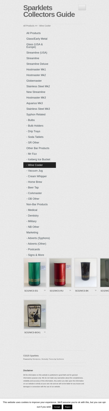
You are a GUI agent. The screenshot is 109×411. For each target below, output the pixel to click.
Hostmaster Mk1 (36, 69)
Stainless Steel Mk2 (38, 86)
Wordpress (37, 359)
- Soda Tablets (35, 136)
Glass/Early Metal (36, 38)
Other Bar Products (37, 148)
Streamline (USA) (36, 52)
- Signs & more (35, 254)
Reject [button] (67, 407)
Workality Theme (47, 359)
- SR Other (32, 142)
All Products (28, 26)
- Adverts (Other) (36, 243)
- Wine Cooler (44, 26)
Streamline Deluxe (37, 63)
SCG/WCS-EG (31, 291)
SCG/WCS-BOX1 (32, 332)
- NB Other (32, 226)
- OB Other (32, 198)
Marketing (32, 232)
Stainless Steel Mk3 (38, 108)
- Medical (31, 210)
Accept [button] (57, 407)
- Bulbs (30, 120)
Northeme (60, 359)
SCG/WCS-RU (56, 291)
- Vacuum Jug (34, 170)
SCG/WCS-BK (82, 291)
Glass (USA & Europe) (34, 46)
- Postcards (33, 249)
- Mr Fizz (31, 153)
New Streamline (35, 92)
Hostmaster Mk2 (36, 75)
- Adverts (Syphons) (38, 238)
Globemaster (34, 80)
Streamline (32, 58)
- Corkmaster (34, 193)
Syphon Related (36, 114)
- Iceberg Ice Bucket (38, 159)
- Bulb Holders (34, 125)
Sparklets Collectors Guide (49, 11)
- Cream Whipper (36, 176)
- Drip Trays (33, 131)
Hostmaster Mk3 (36, 97)
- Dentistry (32, 215)
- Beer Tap (32, 187)
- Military (31, 221)
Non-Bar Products (37, 204)
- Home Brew (34, 181)
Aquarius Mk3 (34, 103)
